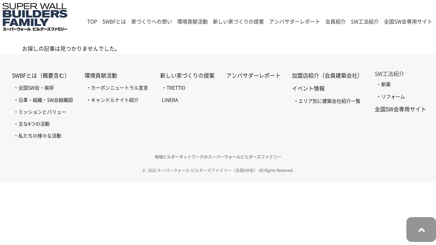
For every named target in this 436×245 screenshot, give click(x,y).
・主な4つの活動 (32, 123)
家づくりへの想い (151, 21)
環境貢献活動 (100, 75)
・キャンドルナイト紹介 (112, 100)
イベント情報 (308, 88)
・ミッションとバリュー (40, 112)
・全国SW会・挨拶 (34, 87)
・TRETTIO (173, 87)
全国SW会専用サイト (408, 21)
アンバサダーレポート (294, 21)
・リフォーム (390, 96)
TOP (92, 21)
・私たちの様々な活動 (37, 135)
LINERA (170, 100)
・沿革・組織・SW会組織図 (43, 100)
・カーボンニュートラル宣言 (117, 87)
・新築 (383, 84)
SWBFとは (114, 21)
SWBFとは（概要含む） (41, 75)
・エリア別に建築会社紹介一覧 (327, 101)
